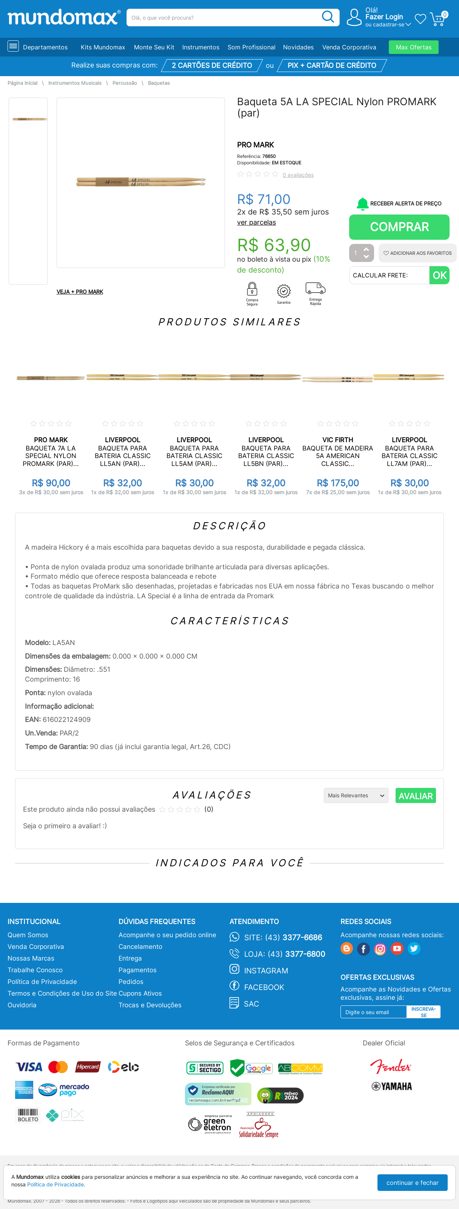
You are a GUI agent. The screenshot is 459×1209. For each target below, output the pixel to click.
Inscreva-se (423, 1012)
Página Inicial (22, 83)
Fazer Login (384, 17)
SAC (251, 1003)
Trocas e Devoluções (150, 1005)
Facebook (264, 987)
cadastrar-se (388, 24)
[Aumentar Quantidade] (366, 249)
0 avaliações (298, 175)
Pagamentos (138, 970)
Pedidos (131, 981)
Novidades (298, 47)
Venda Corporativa (349, 47)
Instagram (266, 970)
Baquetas (159, 83)
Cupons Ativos (140, 993)
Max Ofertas (413, 47)
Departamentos (45, 47)
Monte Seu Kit (154, 47)
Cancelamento (140, 946)
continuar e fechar (413, 1182)
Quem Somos (28, 935)
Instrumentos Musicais (75, 83)
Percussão (124, 83)
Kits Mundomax (103, 47)
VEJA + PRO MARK (80, 291)
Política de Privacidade (42, 981)
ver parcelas (256, 222)
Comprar (399, 227)
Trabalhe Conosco (35, 970)
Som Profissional (252, 47)
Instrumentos (200, 47)
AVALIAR (416, 796)
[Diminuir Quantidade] (366, 257)
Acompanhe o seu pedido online (167, 935)
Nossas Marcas (31, 958)
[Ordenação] (356, 795)
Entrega (130, 958)
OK (440, 275)
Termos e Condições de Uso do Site (62, 993)
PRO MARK (255, 145)
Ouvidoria (22, 1005)
